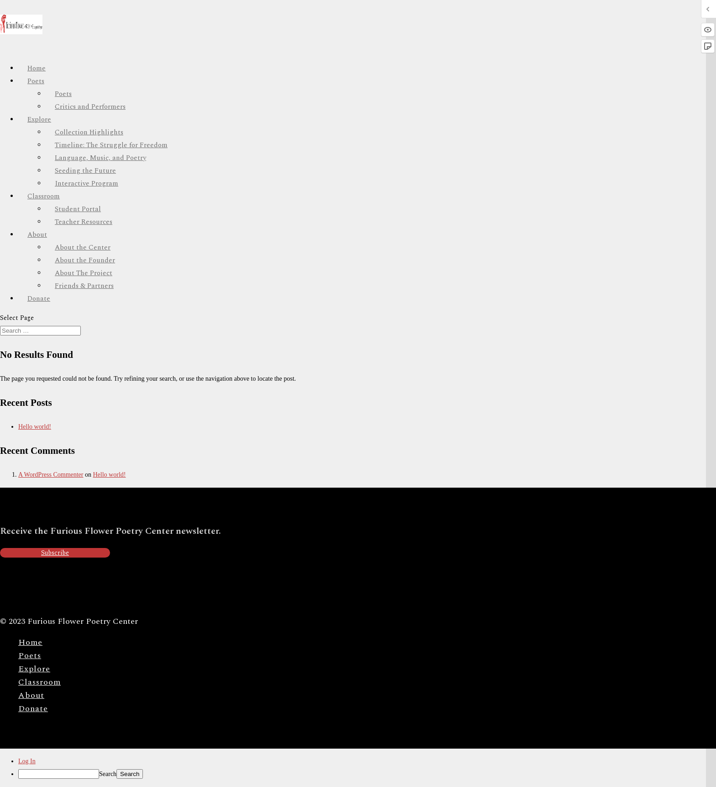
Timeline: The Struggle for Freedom (111, 145)
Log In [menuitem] (27, 761)
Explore (34, 669)
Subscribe (55, 553)
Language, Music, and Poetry (100, 158)
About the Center (83, 247)
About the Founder (85, 260)
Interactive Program (86, 183)
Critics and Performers (90, 106)
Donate (38, 298)
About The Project (83, 273)
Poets (35, 81)
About (31, 695)
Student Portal (78, 209)
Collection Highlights (89, 132)
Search (107, 774)
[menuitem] (367, 774)
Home (30, 642)
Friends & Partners (84, 286)
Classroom (43, 196)
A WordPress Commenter (51, 474)
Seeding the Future (85, 170)
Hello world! (34, 426)
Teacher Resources (83, 222)
